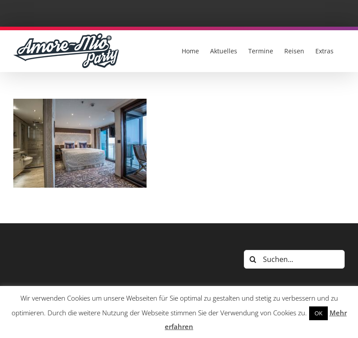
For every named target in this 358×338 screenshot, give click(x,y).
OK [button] (318, 313)
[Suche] (253, 259)
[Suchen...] (294, 259)
